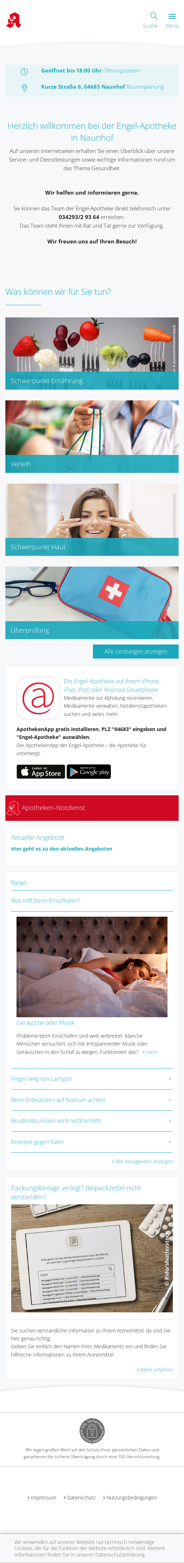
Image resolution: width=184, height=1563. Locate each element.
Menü (172, 21)
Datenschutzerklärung (120, 1554)
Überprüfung (30, 630)
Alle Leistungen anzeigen (135, 651)
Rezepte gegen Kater (37, 1142)
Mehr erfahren (157, 1369)
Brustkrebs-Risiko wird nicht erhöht (56, 1121)
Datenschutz (81, 1497)
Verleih (21, 464)
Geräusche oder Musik (45, 1023)
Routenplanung (145, 86)
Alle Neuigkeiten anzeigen (144, 1161)
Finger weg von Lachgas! (41, 1079)
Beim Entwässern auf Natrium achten (58, 1100)
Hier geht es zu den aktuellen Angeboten (61, 848)
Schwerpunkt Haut (38, 547)
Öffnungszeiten (121, 70)
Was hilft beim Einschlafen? (45, 900)
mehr (152, 1051)
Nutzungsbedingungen (132, 1497)
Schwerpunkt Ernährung (46, 380)
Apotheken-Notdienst (45, 807)
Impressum (43, 1497)
